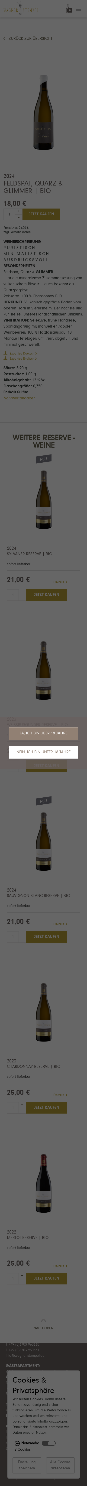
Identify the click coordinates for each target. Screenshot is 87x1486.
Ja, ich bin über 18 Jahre (43, 733)
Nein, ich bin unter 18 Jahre (43, 752)
